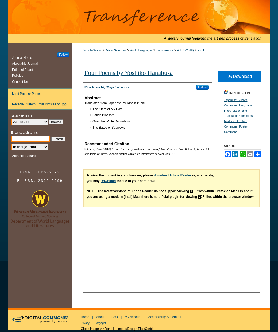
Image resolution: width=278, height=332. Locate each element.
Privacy (85, 323)
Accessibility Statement (164, 317)
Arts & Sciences (116, 50)
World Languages (141, 50)
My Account (133, 317)
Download (240, 76)
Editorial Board (22, 70)
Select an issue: (22, 116)
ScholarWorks (92, 50)
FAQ (114, 317)
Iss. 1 (200, 50)
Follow (202, 87)
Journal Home (22, 58)
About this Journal (25, 63)
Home (85, 317)
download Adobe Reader (172, 175)
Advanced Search (24, 156)
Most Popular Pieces (26, 94)
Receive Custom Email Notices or (39, 104)
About (100, 317)
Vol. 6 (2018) (185, 50)
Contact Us (20, 82)
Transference (139, 21)
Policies (17, 76)
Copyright (100, 323)
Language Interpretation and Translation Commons (238, 111)
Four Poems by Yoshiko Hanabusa (128, 72)
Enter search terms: (25, 132)
